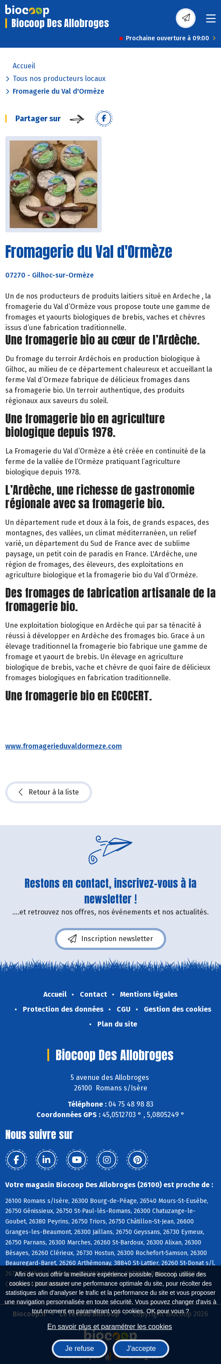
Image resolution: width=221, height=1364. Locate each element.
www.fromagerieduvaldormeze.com (63, 746)
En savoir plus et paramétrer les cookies (109, 1326)
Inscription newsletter (110, 939)
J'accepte (141, 1348)
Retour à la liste (48, 792)
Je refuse (79, 1348)
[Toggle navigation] (211, 21)
